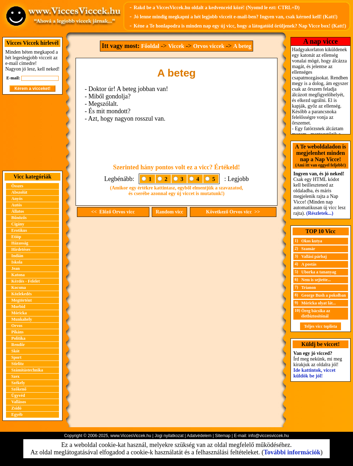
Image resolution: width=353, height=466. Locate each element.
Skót (15, 351)
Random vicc (169, 211)
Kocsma (18, 287)
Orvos (16, 325)
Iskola (16, 262)
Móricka (19, 312)
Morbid (18, 306)
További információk (292, 452)
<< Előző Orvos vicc (112, 211)
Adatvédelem (199, 435)
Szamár (308, 248)
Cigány (17, 224)
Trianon (308, 287)
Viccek (176, 46)
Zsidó (16, 408)
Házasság (19, 243)
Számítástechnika (27, 370)
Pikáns (17, 331)
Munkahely (21, 319)
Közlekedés (21, 293)
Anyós (17, 198)
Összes (17, 185)
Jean (15, 268)
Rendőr (18, 344)
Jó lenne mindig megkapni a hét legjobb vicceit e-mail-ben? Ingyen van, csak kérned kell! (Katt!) (235, 16)
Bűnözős (18, 217)
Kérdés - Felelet (25, 281)
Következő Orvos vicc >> (233, 211)
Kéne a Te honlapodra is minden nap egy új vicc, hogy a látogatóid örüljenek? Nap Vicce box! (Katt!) (239, 26)
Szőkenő (18, 389)
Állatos (17, 211)
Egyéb (17, 414)
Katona (18, 274)
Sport (16, 357)
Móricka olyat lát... (318, 303)
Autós (16, 204)
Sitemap (223, 435)
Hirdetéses (20, 249)
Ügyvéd (18, 395)
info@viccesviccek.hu (268, 435)
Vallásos (18, 401)
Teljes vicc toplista (320, 326)
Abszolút (19, 192)
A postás (309, 264)
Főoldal (150, 46)
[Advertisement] (32, 132)
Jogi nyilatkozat (169, 435)
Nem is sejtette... (316, 279)
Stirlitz (17, 363)
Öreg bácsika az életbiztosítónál (315, 313)
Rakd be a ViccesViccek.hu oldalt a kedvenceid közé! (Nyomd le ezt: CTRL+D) (216, 7)
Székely (18, 382)
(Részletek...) (320, 213)
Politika (18, 338)
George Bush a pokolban (323, 295)
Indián (17, 255)
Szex (15, 376)
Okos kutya (311, 240)
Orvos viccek (208, 46)
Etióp (16, 236)
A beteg (242, 46)
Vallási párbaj (314, 256)
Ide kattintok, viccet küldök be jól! (314, 373)
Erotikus (19, 230)
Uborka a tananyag (318, 272)
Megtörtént (21, 300)
